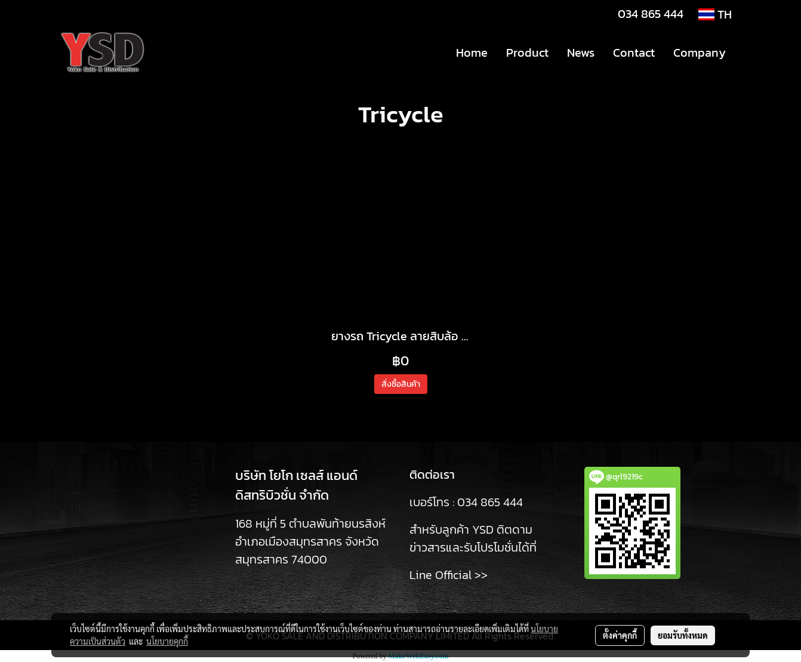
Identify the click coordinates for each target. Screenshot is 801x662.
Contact (634, 52)
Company (699, 52)
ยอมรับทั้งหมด (683, 635)
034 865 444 (650, 14)
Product (527, 52)
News (580, 52)
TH (715, 14)
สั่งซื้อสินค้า (400, 384)
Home (472, 52)
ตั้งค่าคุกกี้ (620, 635)
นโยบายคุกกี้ (167, 641)
